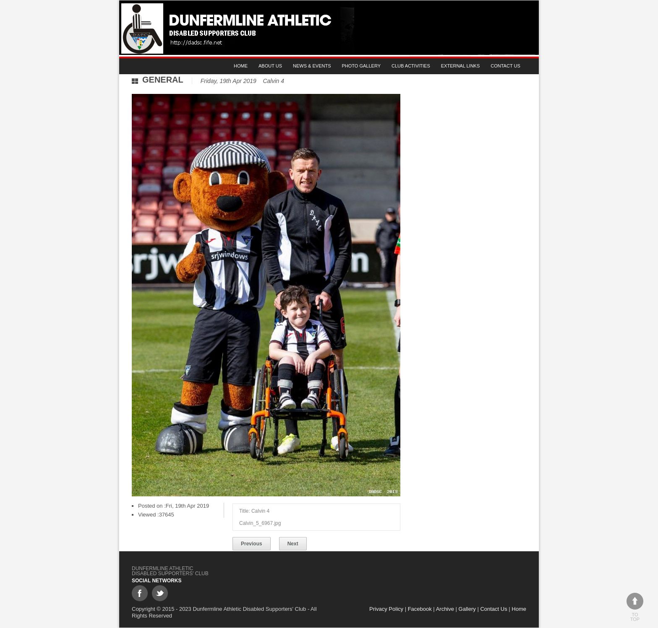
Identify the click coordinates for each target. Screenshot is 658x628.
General (162, 79)
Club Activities (411, 65)
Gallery (467, 609)
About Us (270, 65)
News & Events (312, 65)
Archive (445, 609)
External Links (460, 65)
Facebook (420, 609)
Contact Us (505, 65)
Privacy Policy (386, 609)
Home (241, 65)
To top (635, 607)
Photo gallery (361, 65)
